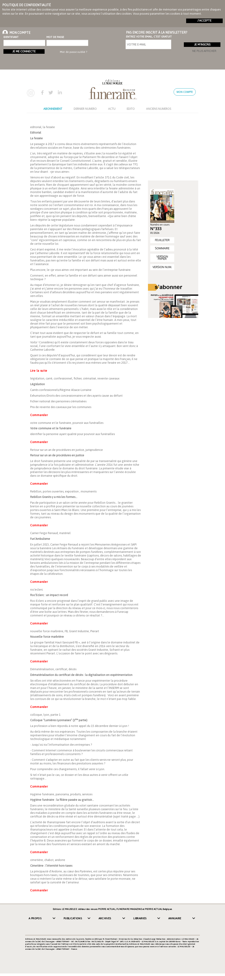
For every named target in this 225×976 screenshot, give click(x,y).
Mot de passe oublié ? (73, 52)
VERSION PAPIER (162, 258)
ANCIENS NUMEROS (158, 109)
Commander (39, 415)
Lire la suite (38, 370)
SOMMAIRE (162, 248)
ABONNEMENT (52, 109)
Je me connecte (24, 51)
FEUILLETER (162, 240)
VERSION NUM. (162, 267)
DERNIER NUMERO (85, 109)
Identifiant (11, 37)
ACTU (111, 109)
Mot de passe (55, 37)
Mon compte (185, 92)
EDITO (131, 109)
